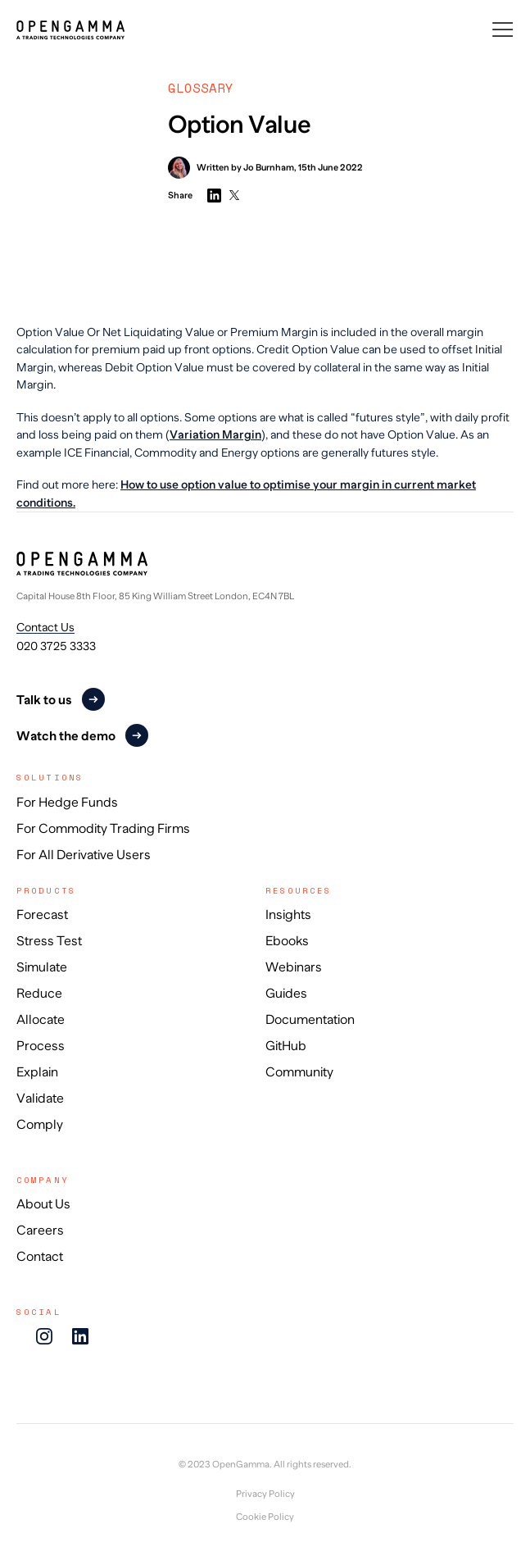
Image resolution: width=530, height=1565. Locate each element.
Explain (37, 1072)
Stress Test (49, 941)
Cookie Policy (265, 1517)
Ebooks (287, 941)
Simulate (41, 967)
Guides (286, 993)
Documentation (310, 1019)
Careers (40, 1230)
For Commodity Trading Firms (103, 828)
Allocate (40, 1019)
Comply (39, 1124)
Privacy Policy (265, 1494)
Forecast (42, 915)
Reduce (39, 993)
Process (40, 1046)
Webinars (293, 967)
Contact (39, 1256)
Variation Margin (215, 434)
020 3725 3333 (56, 646)
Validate (40, 1098)
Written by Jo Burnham (231, 168)
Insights (288, 915)
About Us (43, 1204)
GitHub (285, 1046)
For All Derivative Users (83, 855)
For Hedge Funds (67, 802)
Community (299, 1072)
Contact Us (45, 627)
